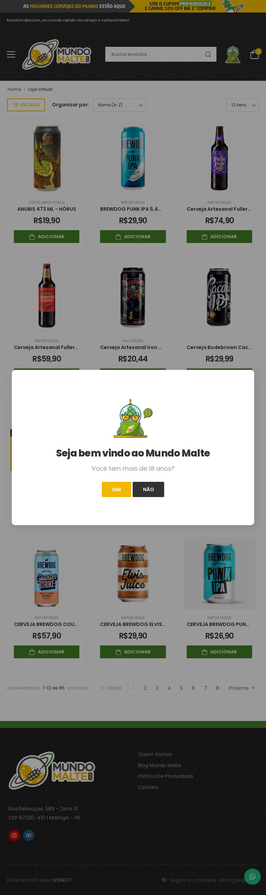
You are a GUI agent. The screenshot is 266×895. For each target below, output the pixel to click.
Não (148, 489)
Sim (116, 489)
